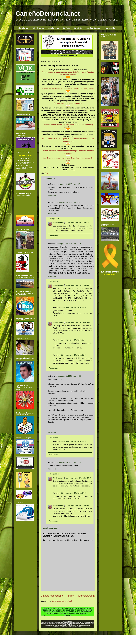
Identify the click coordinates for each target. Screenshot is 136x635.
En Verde (66, 28)
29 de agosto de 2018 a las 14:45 (78, 478)
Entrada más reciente (52, 595)
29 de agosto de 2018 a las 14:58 (73, 493)
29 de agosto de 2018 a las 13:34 (73, 441)
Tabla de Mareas (38, 28)
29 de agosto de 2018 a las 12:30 (73, 307)
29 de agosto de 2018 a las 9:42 (68, 184)
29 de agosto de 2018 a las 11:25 (78, 285)
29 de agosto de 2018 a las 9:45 (68, 202)
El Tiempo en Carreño (108, 274)
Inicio (71, 595)
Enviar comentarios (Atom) (62, 601)
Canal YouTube (109, 28)
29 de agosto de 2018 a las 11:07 (68, 244)
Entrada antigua (86, 595)
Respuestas (54, 218)
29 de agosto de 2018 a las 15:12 (78, 506)
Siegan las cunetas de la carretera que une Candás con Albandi (68, 89)
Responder (52, 195)
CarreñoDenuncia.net (47, 13)
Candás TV (78, 28)
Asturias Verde (53, 28)
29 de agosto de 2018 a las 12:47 (73, 340)
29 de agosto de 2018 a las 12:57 (73, 355)
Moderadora (58, 223)
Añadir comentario (50, 528)
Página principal (22, 28)
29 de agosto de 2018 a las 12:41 (78, 322)
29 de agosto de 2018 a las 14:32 (68, 462)
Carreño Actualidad (93, 28)
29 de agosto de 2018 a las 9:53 (78, 223)
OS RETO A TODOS (24, 155)
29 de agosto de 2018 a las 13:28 (68, 376)
